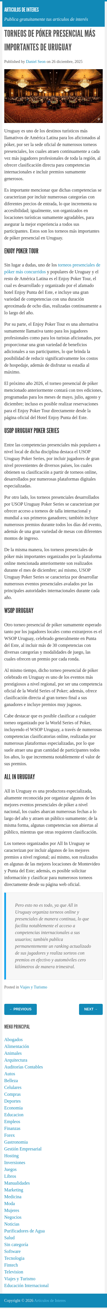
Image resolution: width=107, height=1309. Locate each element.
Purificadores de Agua (24, 1230)
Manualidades (17, 1183)
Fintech (11, 1265)
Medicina (12, 1196)
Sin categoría (16, 1244)
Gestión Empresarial (23, 1148)
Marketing (13, 1189)
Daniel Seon (36, 62)
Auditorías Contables (23, 1066)
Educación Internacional (26, 1285)
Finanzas (12, 1128)
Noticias (11, 1224)
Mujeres (11, 1210)
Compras (12, 1094)
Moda (9, 1203)
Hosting (11, 1155)
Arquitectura (15, 1060)
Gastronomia (16, 1142)
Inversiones (14, 1162)
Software (12, 1251)
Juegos (10, 1169)
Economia (13, 1107)
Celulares (12, 1087)
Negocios (12, 1217)
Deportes (12, 1101)
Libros (10, 1176)
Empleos (12, 1121)
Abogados (13, 1039)
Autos (9, 1073)
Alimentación (16, 1046)
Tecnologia (14, 1258)
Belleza (11, 1080)
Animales (13, 1053)
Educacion (14, 1114)
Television (13, 1271)
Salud (9, 1237)
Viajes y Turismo (33, 987)
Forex (9, 1135)
